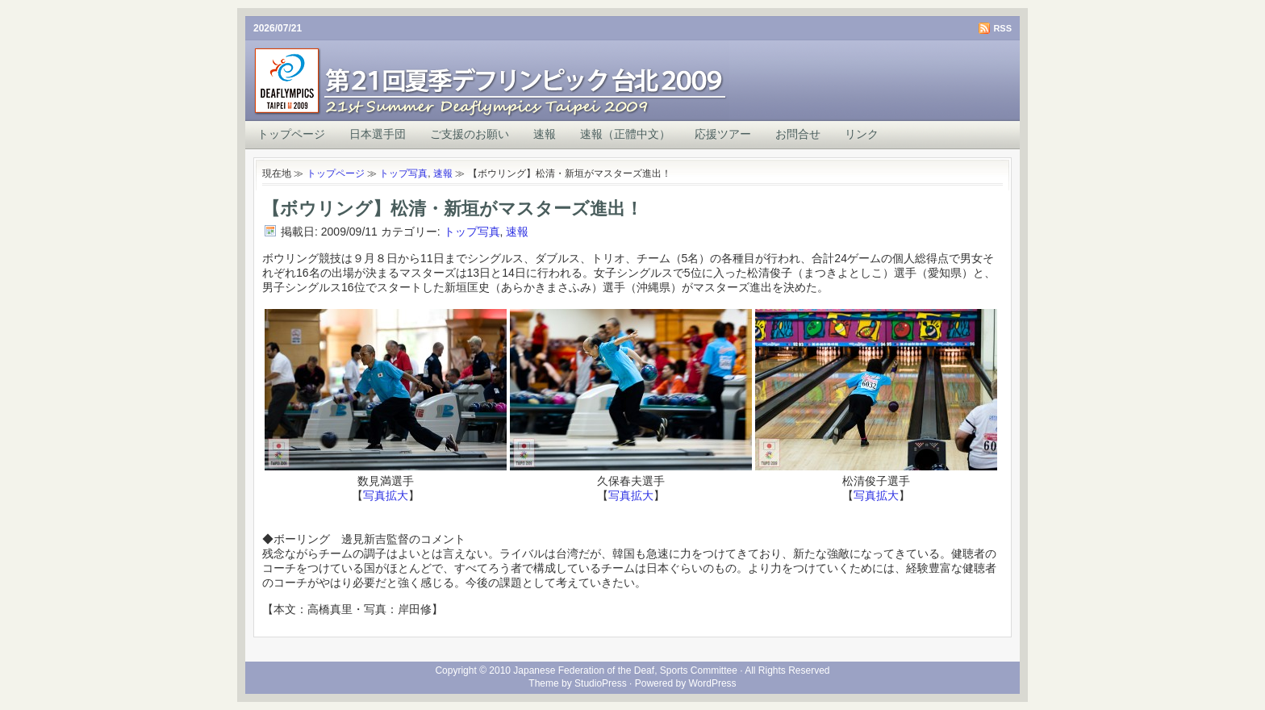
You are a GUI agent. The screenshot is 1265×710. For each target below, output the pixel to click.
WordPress (712, 683)
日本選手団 (377, 134)
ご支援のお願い (469, 134)
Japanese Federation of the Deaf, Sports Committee (625, 670)
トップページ (291, 134)
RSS (1002, 28)
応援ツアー (723, 134)
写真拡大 (385, 495)
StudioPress (600, 683)
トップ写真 (403, 173)
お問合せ (797, 134)
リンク (862, 134)
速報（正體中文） (625, 134)
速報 (544, 134)
